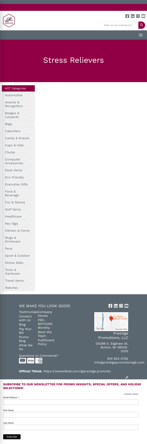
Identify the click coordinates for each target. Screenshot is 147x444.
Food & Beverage (12, 193)
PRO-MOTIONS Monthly (45, 324)
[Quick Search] (119, 25)
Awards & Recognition (14, 104)
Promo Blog (24, 339)
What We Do (26, 347)
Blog (22, 324)
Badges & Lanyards (12, 115)
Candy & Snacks (17, 138)
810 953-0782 (117, 358)
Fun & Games (15, 202)
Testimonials (26, 312)
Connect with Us (25, 318)
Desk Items (13, 170)
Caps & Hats (14, 145)
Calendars (12, 131)
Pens (8, 248)
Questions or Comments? (38, 355)
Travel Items (14, 280)
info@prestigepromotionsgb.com (119, 362)
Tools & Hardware (12, 271)
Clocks (10, 152)
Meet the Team (45, 334)
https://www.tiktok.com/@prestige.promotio (77, 371)
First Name (8, 410)
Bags (8, 124)
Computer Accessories (14, 161)
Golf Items (13, 209)
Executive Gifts (16, 184)
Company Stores (45, 314)
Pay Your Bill (25, 331)
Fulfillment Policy (45, 342)
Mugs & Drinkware (12, 239)
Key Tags (11, 223)
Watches (11, 288)
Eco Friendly (14, 177)
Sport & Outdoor (17, 255)
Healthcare (13, 216)
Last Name (8, 423)
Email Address (11, 397)
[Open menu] (141, 35)
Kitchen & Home (17, 230)
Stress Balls (14, 263)
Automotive (13, 95)
